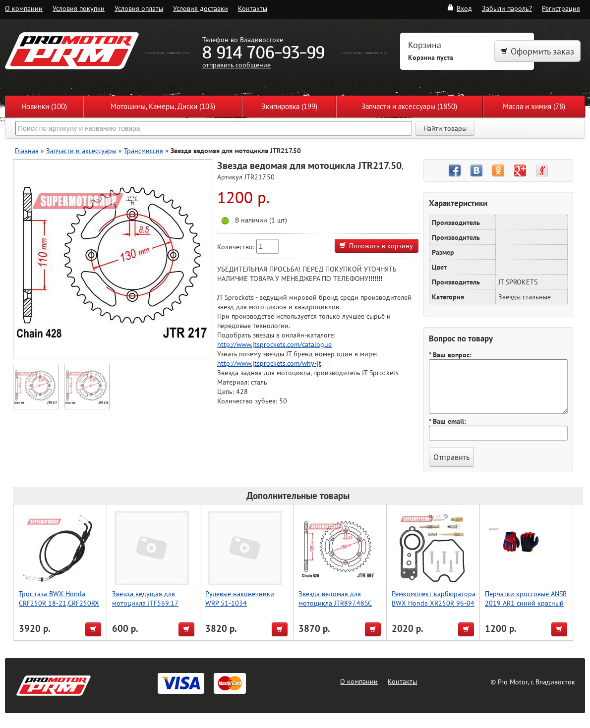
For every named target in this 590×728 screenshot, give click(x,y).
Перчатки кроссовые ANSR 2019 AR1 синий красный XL (526, 603)
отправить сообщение (236, 64)
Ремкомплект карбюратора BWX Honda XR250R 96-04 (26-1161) (433, 603)
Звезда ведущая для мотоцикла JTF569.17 (145, 598)
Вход (459, 8)
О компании (24, 8)
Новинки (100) (44, 106)
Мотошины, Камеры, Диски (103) (163, 106)
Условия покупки (79, 8)
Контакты (252, 8)
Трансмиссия (143, 150)
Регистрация (561, 8)
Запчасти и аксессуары (81, 150)
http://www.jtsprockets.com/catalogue (274, 344)
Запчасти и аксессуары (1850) (409, 106)
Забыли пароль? (507, 8)
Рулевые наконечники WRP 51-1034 (239, 598)
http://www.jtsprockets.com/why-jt (269, 363)
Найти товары (445, 128)
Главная (27, 150)
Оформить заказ (537, 51)
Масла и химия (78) (534, 106)
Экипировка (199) (289, 106)
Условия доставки (200, 8)
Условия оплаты (139, 8)
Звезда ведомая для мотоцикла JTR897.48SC (335, 598)
